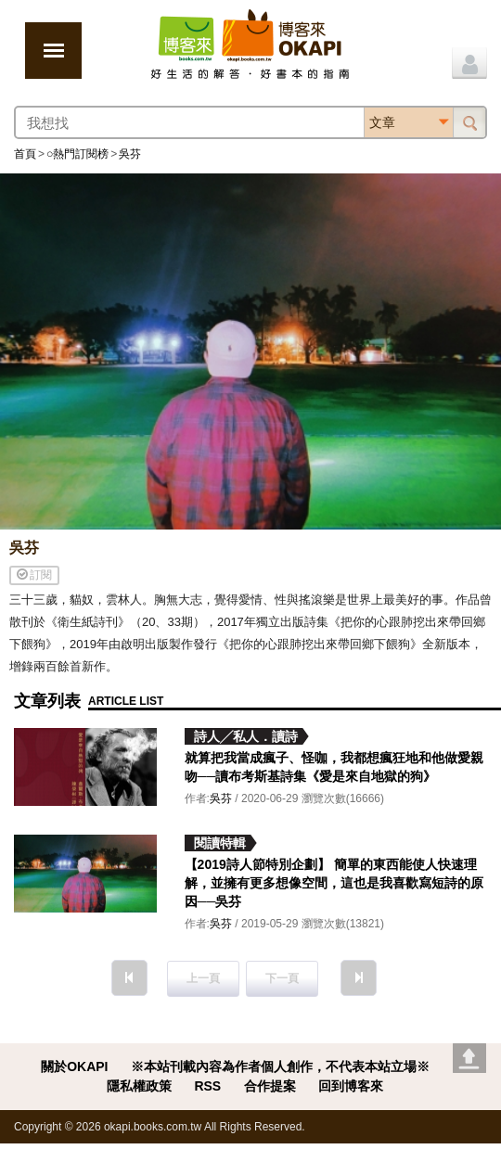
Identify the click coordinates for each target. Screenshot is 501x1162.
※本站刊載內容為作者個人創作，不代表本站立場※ (280, 1066)
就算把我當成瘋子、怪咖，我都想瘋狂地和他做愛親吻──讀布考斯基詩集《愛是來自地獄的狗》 (334, 767)
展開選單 (53, 50)
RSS (207, 1086)
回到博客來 (350, 1086)
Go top (469, 1058)
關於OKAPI (74, 1066)
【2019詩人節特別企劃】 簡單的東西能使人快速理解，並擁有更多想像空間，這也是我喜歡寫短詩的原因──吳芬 (334, 883)
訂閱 (34, 574)
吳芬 (130, 153)
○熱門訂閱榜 (77, 153)
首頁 (25, 153)
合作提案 (270, 1086)
